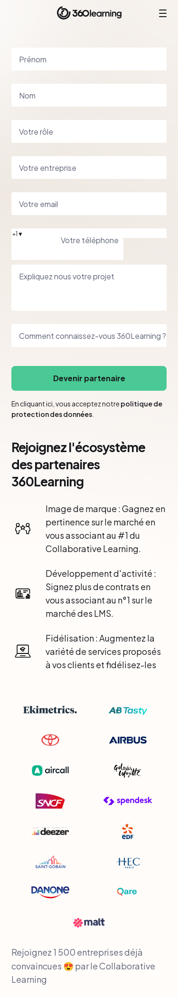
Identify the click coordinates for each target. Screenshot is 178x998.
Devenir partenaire (89, 378)
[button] (89, 233)
